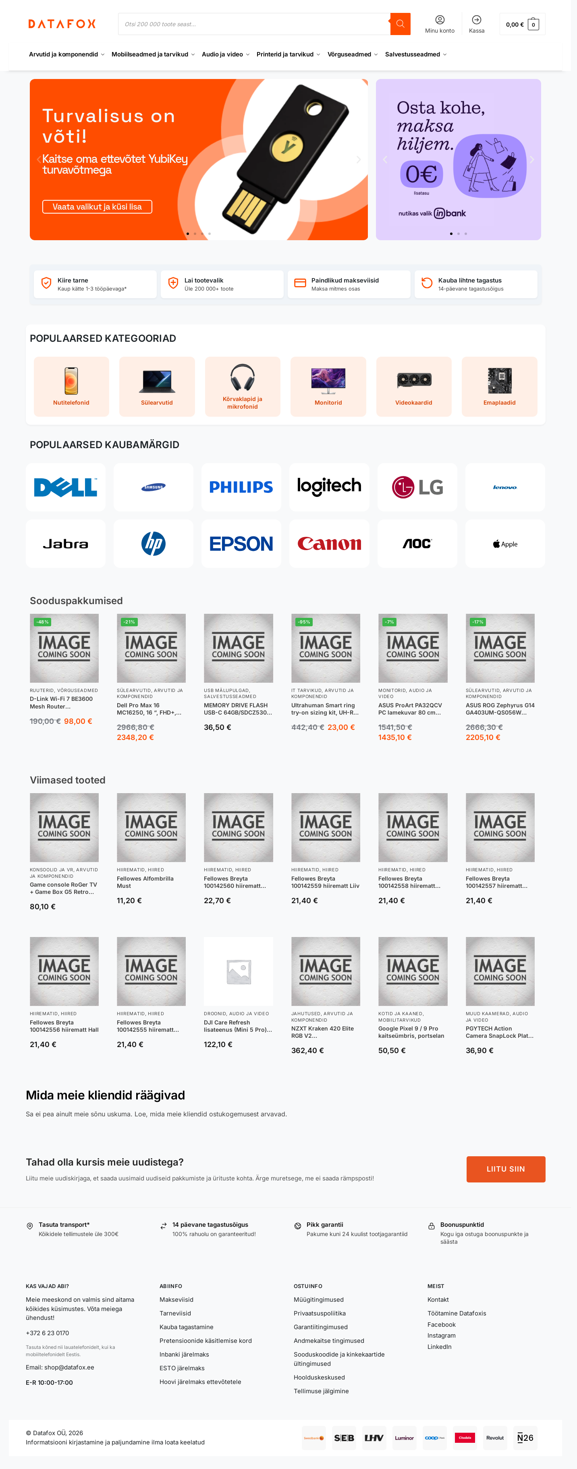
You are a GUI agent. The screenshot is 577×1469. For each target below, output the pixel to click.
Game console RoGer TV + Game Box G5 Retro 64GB (63, 888)
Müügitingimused (319, 1299)
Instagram (442, 1335)
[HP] (153, 543)
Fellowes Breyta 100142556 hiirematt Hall (64, 1026)
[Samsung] (153, 487)
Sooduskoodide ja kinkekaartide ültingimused (339, 1359)
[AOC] (417, 543)
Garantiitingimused (321, 1327)
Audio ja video (249, 1013)
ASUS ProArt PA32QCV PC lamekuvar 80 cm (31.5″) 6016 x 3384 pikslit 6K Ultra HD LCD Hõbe (410, 709)
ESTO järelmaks (182, 1368)
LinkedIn (440, 1347)
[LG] (417, 487)
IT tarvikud (306, 690)
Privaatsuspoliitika (320, 1313)
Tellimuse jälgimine (321, 1391)
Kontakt (438, 1299)
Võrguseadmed (77, 690)
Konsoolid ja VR (52, 870)
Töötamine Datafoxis (457, 1313)
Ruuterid (42, 690)
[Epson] (241, 543)
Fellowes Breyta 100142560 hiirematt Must (232, 882)
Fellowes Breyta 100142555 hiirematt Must (145, 1026)
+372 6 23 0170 (47, 1333)
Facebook (442, 1324)
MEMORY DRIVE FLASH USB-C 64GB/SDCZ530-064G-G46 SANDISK (237, 709)
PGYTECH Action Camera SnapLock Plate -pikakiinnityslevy (498, 1032)
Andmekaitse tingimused (329, 1340)
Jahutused (306, 1013)
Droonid (215, 1013)
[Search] (400, 24)
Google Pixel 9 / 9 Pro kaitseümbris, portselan (411, 1032)
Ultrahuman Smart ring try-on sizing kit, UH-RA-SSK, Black (325, 709)
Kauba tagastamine (187, 1327)
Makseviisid (176, 1299)
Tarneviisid (175, 1313)
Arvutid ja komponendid (150, 693)
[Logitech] (329, 487)
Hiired (156, 870)
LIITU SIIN (506, 1169)
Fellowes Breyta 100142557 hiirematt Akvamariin (494, 882)
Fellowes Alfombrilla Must (145, 882)
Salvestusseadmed (230, 696)
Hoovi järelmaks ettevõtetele (200, 1382)
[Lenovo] (505, 487)
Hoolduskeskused (319, 1377)
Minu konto (440, 24)
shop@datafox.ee (70, 1367)
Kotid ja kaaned (400, 1013)
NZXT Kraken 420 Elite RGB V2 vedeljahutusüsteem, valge (322, 1032)
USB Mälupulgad (226, 690)
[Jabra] (66, 543)
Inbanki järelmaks (184, 1354)
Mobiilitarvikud (399, 1020)
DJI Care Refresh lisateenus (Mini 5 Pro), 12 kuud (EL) (236, 1026)
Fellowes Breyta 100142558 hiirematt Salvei (406, 882)
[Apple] (505, 543)
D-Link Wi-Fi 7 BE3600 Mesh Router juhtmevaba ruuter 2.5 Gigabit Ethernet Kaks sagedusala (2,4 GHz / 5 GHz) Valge (63, 702)
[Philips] (241, 487)
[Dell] (66, 487)
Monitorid (392, 690)
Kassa (477, 24)
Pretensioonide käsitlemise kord (206, 1340)
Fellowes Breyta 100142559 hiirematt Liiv (325, 882)
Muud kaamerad (488, 1013)
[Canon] (329, 543)
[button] (522, 24)
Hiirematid (131, 870)
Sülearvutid (134, 690)
